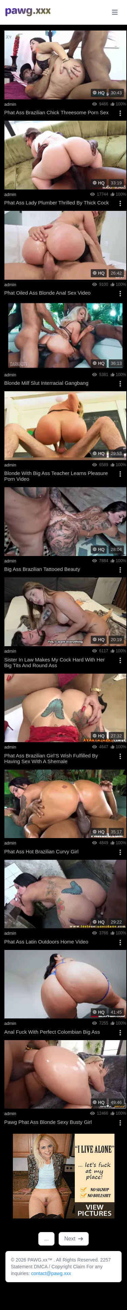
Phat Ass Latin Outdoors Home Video (46, 942)
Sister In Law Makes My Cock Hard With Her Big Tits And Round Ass (54, 662)
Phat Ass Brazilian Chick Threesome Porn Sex (56, 112)
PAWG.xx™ (40, 1260)
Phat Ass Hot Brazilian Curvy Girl (41, 851)
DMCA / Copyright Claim (60, 1266)
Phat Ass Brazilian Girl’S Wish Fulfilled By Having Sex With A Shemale (51, 758)
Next (73, 1239)
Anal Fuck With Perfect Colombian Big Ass (52, 1032)
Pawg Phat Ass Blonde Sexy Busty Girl (48, 1122)
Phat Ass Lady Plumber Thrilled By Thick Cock (56, 202)
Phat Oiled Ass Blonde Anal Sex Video (47, 293)
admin (10, 104)
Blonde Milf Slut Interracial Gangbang (46, 383)
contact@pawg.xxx (51, 1273)
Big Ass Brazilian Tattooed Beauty (42, 569)
